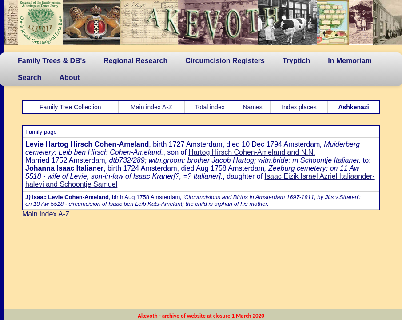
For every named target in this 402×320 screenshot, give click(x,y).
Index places (299, 107)
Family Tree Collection (70, 107)
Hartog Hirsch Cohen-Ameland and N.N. (251, 152)
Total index (210, 107)
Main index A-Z (151, 107)
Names (253, 107)
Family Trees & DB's (52, 60)
